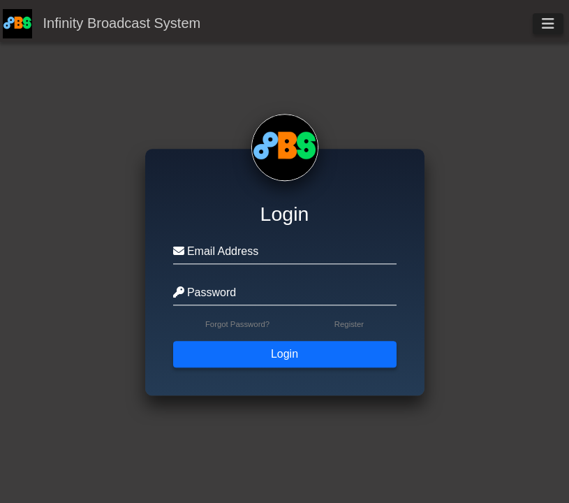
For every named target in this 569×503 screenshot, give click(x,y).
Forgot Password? (237, 325)
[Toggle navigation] (548, 23)
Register (349, 325)
